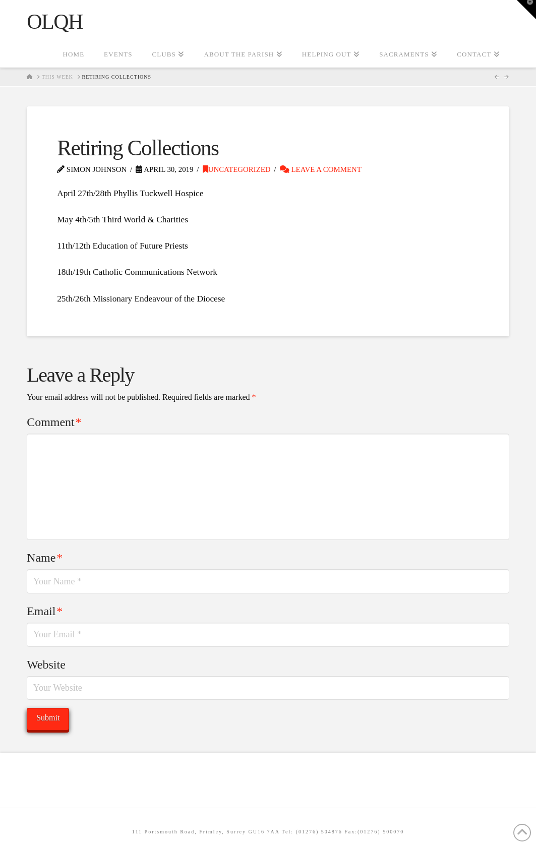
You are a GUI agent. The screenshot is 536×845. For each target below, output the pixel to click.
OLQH (55, 21)
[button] (526, 9)
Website (46, 664)
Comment (54, 422)
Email (45, 611)
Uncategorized (237, 169)
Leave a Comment (321, 169)
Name (45, 557)
